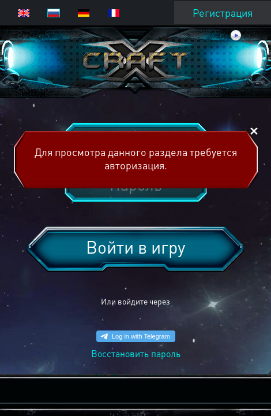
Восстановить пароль (135, 353)
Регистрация (223, 12)
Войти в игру (135, 247)
